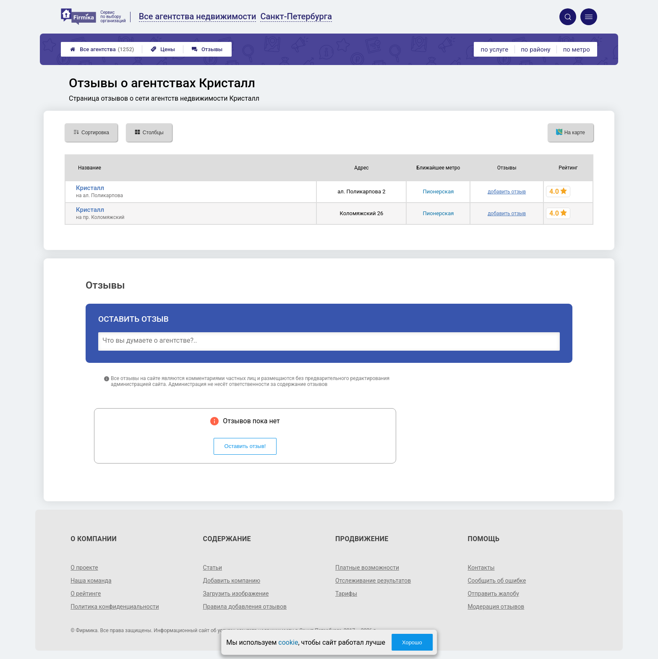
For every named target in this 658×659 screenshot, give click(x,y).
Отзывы (207, 49)
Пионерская (438, 191)
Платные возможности (367, 567)
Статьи (212, 567)
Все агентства (102, 49)
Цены (163, 49)
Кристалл (90, 188)
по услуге (495, 49)
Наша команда (91, 580)
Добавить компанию (232, 580)
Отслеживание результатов (373, 580)
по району (535, 49)
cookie (288, 642)
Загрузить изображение (236, 593)
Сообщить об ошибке (496, 580)
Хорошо (412, 642)
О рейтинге (85, 593)
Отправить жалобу (493, 593)
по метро (576, 49)
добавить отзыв (507, 192)
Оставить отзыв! (245, 446)
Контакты (480, 567)
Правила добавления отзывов (245, 606)
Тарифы (346, 593)
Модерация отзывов (495, 606)
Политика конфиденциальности (114, 606)
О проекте (84, 567)
